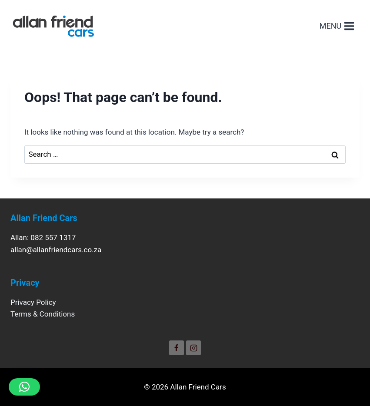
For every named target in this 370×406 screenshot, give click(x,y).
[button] (24, 387)
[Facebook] (176, 347)
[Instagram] (193, 347)
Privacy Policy (33, 302)
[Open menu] (337, 26)
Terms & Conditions (42, 314)
